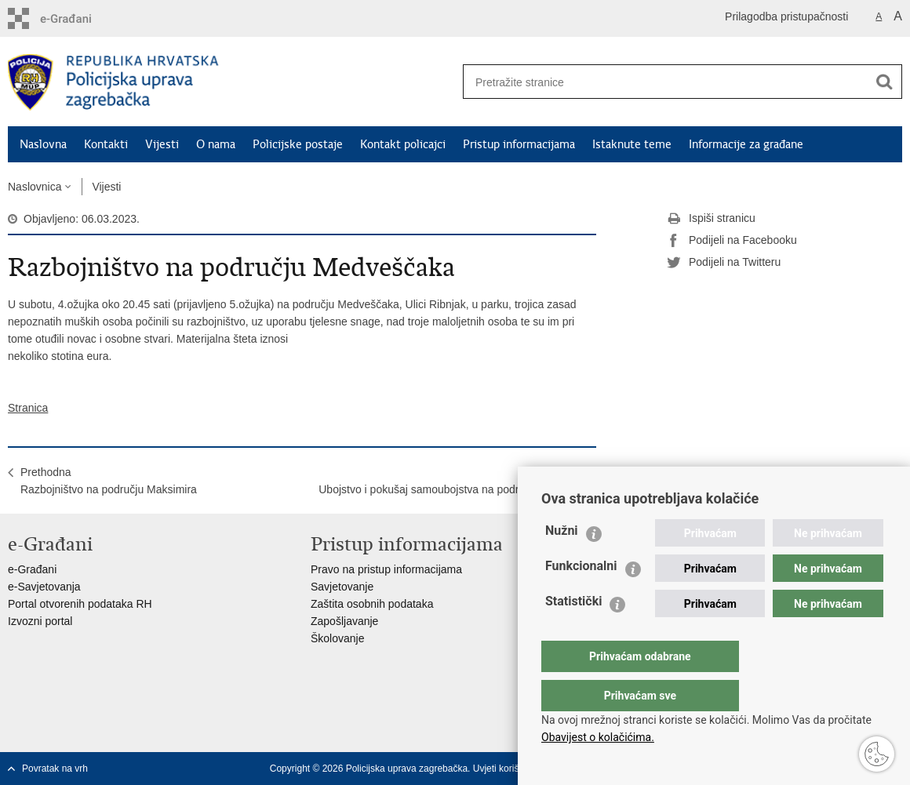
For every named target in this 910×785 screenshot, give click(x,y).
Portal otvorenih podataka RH (80, 604)
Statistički (573, 632)
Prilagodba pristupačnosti (786, 16)
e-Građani (32, 569)
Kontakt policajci (403, 144)
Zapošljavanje (344, 621)
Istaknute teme (632, 144)
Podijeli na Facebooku (732, 241)
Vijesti (162, 144)
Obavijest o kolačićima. (597, 737)
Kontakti (106, 144)
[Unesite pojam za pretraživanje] (660, 82)
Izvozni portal (40, 621)
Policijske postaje (298, 144)
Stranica (28, 408)
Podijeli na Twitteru (724, 263)
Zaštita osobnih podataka (372, 604)
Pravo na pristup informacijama (386, 569)
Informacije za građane (746, 144)
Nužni (561, 561)
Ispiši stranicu (711, 219)
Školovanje (338, 638)
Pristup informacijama (519, 144)
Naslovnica (34, 186)
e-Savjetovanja (44, 586)
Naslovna (43, 144)
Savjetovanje (342, 586)
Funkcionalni (581, 597)
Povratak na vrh (55, 768)
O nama (215, 144)
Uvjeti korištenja (506, 768)
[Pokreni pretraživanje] (884, 81)
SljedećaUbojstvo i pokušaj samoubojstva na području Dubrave (451, 481)
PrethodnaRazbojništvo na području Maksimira (108, 481)
